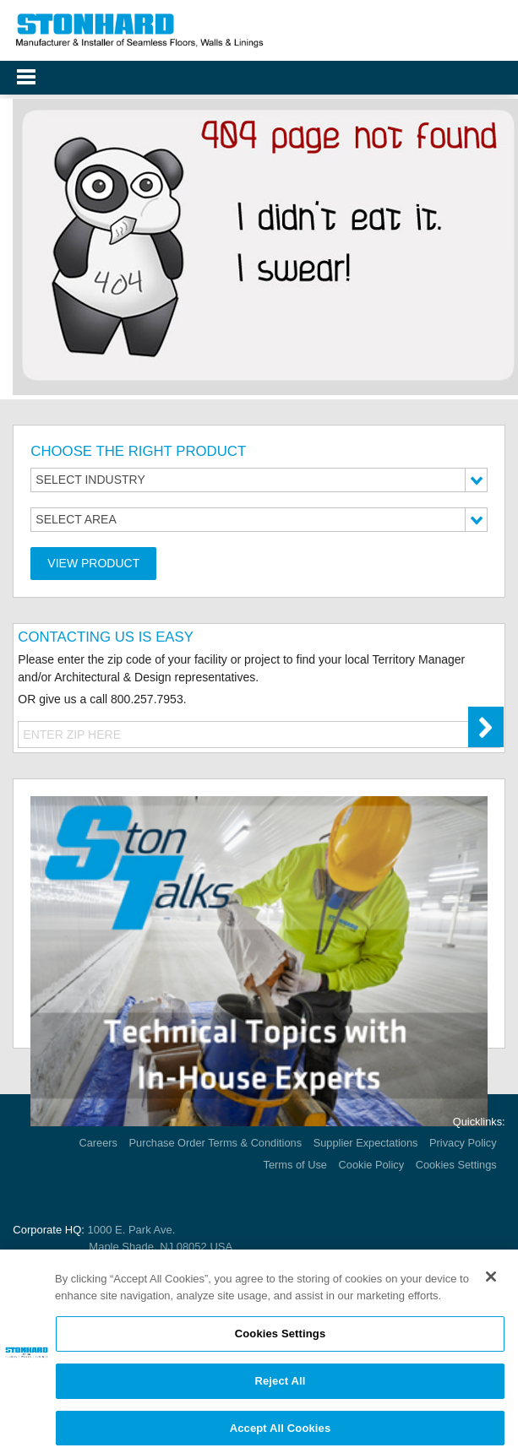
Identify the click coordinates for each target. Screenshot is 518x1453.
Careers (98, 1142)
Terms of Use (295, 1164)
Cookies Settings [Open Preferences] (456, 1164)
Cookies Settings (280, 1338)
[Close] (491, 1281)
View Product (93, 563)
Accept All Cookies (280, 1432)
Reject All (279, 1385)
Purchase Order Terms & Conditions (216, 1142)
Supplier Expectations (366, 1142)
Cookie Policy (372, 1164)
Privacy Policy (463, 1142)
